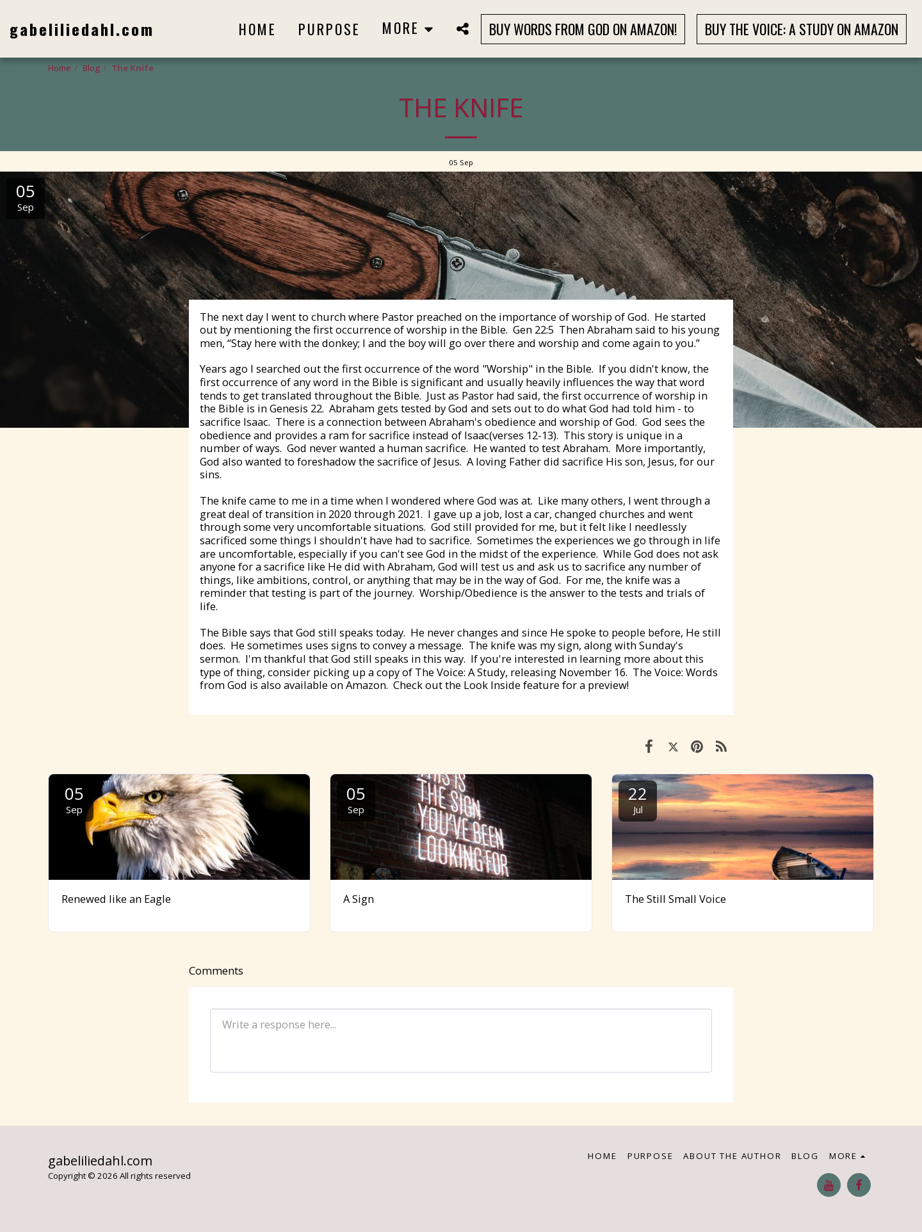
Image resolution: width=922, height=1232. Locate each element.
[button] (462, 28)
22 (638, 799)
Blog (91, 68)
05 (74, 799)
